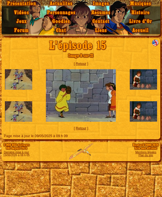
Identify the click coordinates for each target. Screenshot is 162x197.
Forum (21, 30)
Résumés (100, 12)
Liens (101, 30)
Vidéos (21, 12)
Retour (81, 64)
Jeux (21, 21)
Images (101, 3)
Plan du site (146, 155)
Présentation (21, 3)
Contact (101, 21)
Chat (61, 30)
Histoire (140, 12)
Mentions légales (145, 152)
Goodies (61, 21)
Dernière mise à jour (16, 152)
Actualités (61, 3)
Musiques (140, 3)
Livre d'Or (140, 21)
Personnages (61, 12)
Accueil (140, 30)
